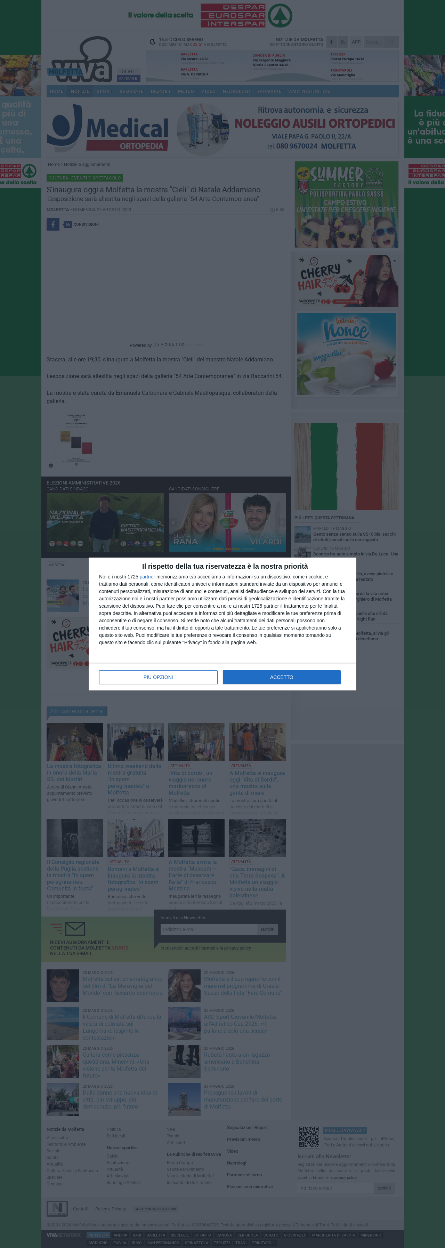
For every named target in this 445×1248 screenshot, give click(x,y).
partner (147, 576)
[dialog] (222, 624)
